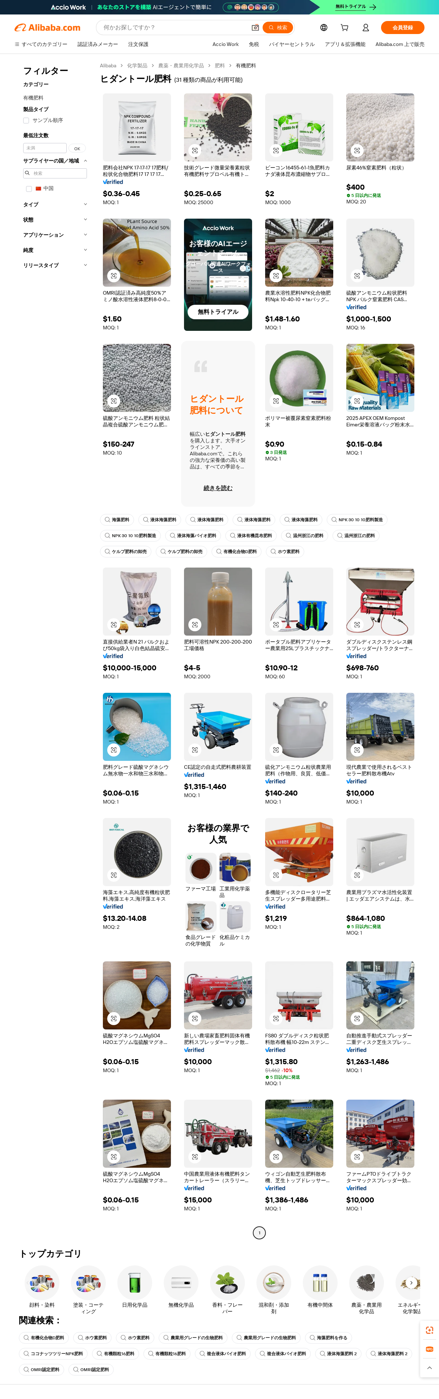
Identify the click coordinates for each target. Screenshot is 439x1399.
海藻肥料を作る (328, 1338)
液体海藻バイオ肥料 (193, 536)
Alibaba (108, 65)
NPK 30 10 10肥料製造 (357, 520)
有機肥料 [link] (246, 65)
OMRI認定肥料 (41, 1370)
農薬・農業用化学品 (181, 65)
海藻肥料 (117, 520)
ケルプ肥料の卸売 (126, 552)
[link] (429, 1330)
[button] (255, 27)
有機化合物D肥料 (236, 552)
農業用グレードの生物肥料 (193, 1338)
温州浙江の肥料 (304, 536)
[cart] (345, 28)
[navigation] (55, 650)
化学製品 (137, 65)
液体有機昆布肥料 (251, 536)
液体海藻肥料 (159, 520)
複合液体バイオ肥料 (223, 1354)
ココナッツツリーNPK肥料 (53, 1354)
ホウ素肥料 (285, 552)
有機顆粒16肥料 (115, 1354)
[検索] (278, 27)
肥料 (220, 65)
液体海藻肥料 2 (338, 1354)
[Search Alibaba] (174, 27)
